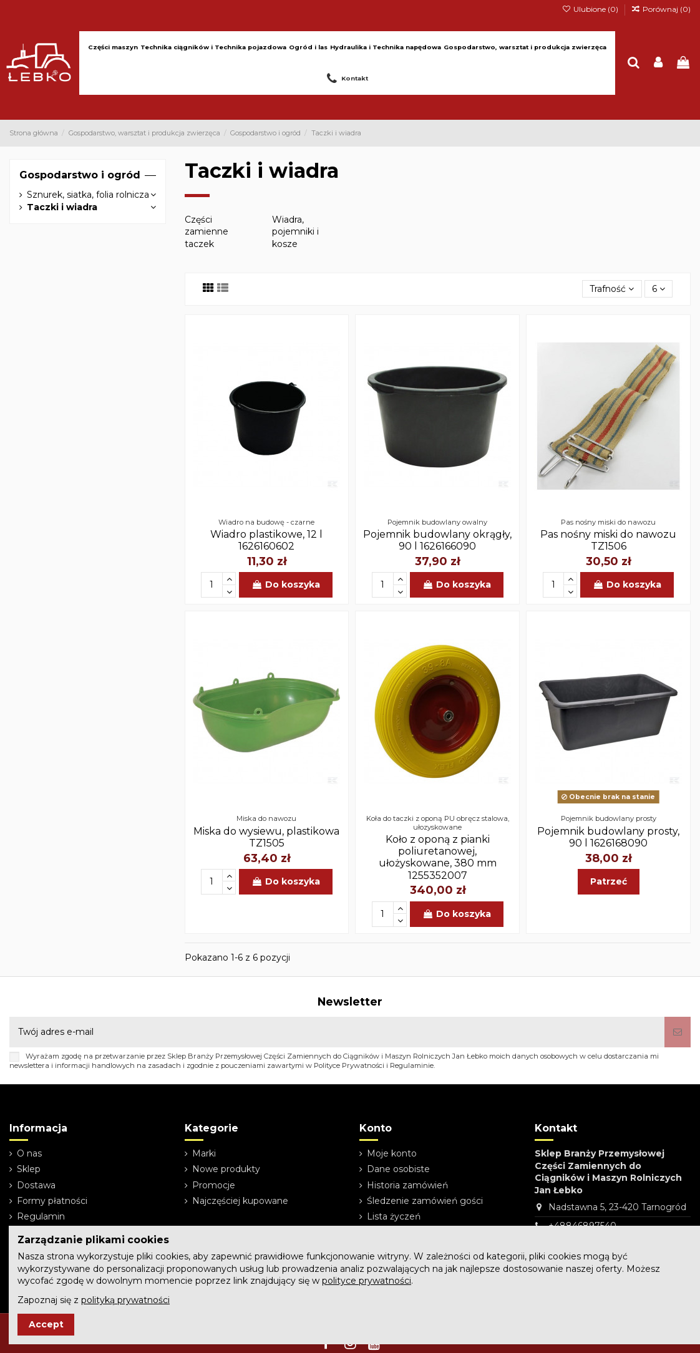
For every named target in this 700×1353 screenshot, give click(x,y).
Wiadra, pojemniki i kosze (295, 232)
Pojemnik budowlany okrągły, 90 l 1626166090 (437, 540)
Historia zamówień (407, 1185)
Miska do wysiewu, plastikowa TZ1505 (266, 837)
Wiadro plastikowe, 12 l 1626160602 (266, 540)
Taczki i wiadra (62, 207)
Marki (204, 1153)
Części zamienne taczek (206, 232)
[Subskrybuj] (677, 1032)
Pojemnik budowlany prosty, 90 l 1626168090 (608, 837)
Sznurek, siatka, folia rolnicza (88, 194)
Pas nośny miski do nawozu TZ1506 (608, 540)
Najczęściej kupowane (240, 1200)
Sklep (29, 1169)
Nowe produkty (226, 1169)
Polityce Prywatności (349, 1065)
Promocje (213, 1185)
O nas (29, 1153)
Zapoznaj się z (93, 1300)
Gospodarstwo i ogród (79, 175)
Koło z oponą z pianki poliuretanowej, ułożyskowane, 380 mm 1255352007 (438, 857)
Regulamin (41, 1216)
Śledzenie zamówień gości (425, 1200)
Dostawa (36, 1185)
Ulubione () (590, 9)
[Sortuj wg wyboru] (611, 289)
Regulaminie (412, 1065)
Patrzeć (608, 881)
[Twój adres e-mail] (336, 1032)
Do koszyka (285, 584)
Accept (46, 1324)
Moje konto (392, 1153)
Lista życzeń (393, 1216)
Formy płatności (52, 1200)
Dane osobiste (398, 1169)
